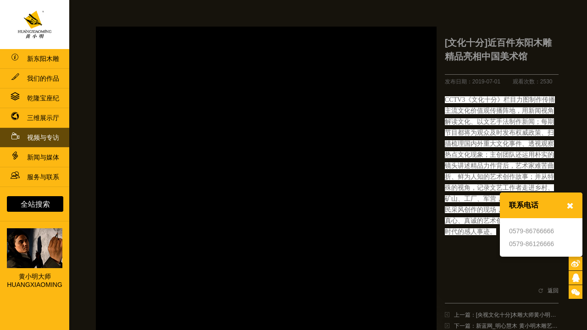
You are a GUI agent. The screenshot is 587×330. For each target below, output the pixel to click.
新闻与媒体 (35, 157)
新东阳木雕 (35, 58)
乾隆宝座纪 (35, 98)
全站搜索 (35, 204)
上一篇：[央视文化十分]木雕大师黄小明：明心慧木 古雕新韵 (506, 315)
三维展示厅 (35, 117)
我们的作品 (35, 78)
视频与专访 (35, 136)
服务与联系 (35, 177)
